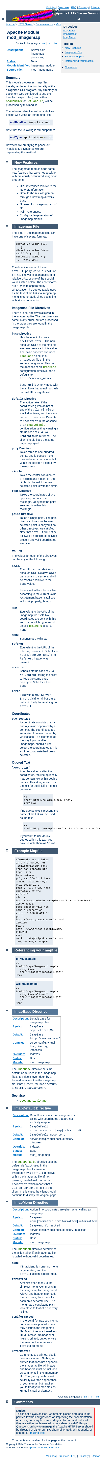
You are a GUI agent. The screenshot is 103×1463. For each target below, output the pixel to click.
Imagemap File (73, 52)
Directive (39, 1012)
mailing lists (37, 1432)
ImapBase (69, 30)
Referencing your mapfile (79, 60)
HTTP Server (25, 24)
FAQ (73, 7)
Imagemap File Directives (31, 308)
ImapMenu (69, 37)
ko (55, 43)
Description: (15, 49)
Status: (11, 61)
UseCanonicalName (33, 1100)
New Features (73, 47)
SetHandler (35, 101)
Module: (18, 1062)
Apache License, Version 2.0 (44, 1447)
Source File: (15, 69)
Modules (51, 7)
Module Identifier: (18, 65)
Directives (63, 7)
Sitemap (95, 7)
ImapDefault (70, 33)
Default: (18, 1034)
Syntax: (18, 1026)
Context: (18, 1042)
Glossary (83, 7)
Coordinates (21, 713)
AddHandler (14, 101)
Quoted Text (21, 762)
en (43, 43)
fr (49, 43)
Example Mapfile (74, 56)
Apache (10, 24)
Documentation (44, 24)
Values (17, 551)
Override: (19, 1054)
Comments (71, 67)
